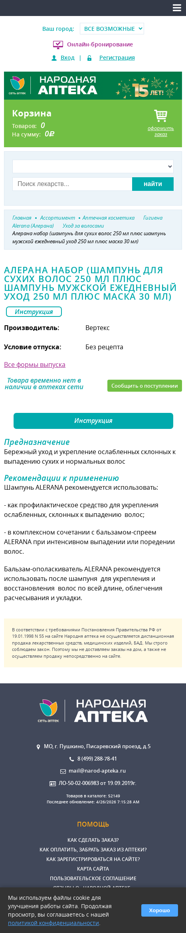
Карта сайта (93, 868)
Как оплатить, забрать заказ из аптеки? (93, 849)
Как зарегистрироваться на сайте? (93, 859)
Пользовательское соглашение (93, 878)
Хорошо (159, 910)
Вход (68, 57)
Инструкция (34, 311)
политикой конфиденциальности (53, 923)
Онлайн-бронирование (100, 44)
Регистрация (117, 57)
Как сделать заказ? (93, 840)
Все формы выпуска (34, 364)
